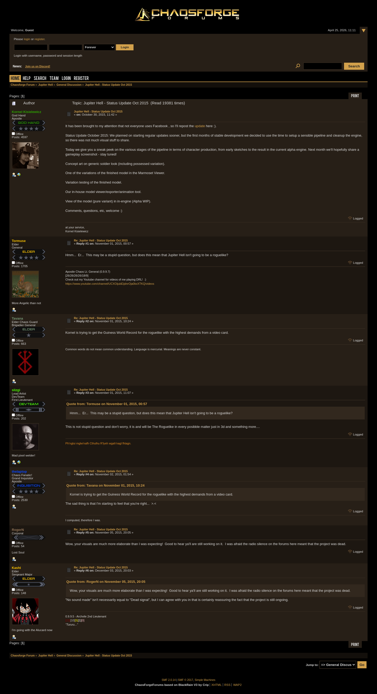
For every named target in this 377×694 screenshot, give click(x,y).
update (200, 126)
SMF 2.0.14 (169, 680)
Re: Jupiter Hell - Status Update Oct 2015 (101, 240)
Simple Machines (205, 680)
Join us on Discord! (37, 66)
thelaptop (19, 472)
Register (81, 79)
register (40, 39)
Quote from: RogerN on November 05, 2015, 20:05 (106, 582)
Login (66, 79)
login (27, 39)
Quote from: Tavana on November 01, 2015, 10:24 (105, 485)
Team (54, 79)
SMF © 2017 (185, 680)
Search (40, 79)
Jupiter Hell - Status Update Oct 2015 (98, 111)
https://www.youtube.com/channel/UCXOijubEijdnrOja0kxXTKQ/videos (109, 283)
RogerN (18, 530)
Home (15, 79)
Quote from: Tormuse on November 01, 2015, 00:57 (106, 404)
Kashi (16, 568)
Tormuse (19, 241)
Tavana (17, 318)
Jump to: (312, 664)
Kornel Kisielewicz (26, 112)
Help (27, 79)
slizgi (16, 390)
